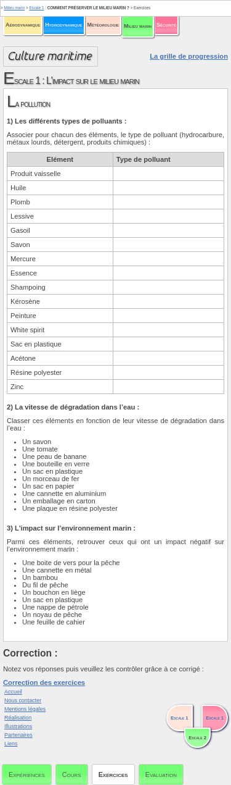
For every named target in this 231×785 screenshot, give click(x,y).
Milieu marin (138, 26)
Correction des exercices (44, 682)
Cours (71, 774)
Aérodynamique (23, 25)
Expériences (27, 774)
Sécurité (166, 25)
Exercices (113, 774)
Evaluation (161, 774)
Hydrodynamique (63, 25)
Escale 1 (36, 8)
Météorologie (103, 25)
